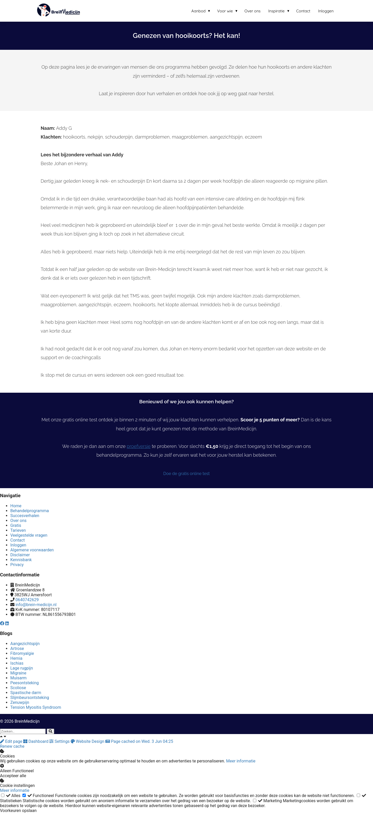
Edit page (11, 741)
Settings (59, 741)
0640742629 (27, 599)
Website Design (88, 741)
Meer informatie (241, 761)
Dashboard (36, 741)
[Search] (50, 731)
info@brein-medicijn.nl (36, 604)
